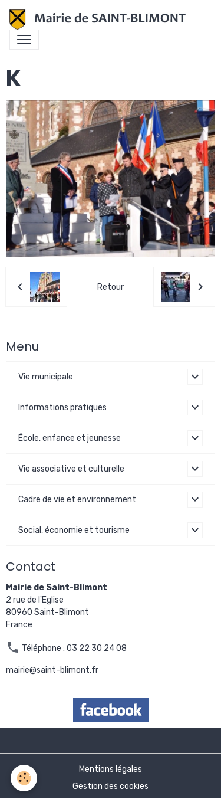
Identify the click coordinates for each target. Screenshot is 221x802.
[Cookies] (24, 778)
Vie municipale (45, 377)
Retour (110, 287)
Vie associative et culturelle (71, 469)
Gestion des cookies (110, 786)
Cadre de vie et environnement (77, 500)
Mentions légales (110, 769)
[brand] (99, 19)
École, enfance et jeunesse (69, 438)
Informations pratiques (62, 407)
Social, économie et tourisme (74, 530)
